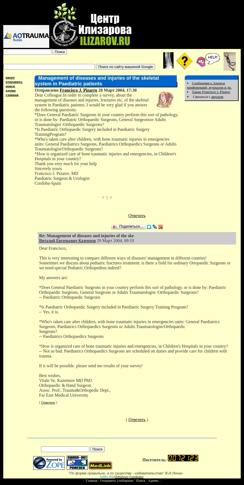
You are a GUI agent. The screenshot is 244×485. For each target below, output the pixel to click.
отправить (14, 82)
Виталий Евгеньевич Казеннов (67, 240)
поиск (10, 86)
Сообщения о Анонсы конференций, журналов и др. (209, 85)
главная (12, 95)
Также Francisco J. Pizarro (211, 92)
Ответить (137, 215)
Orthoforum (122, 476)
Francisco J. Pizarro (78, 90)
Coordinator (136, 476)
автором (217, 97)
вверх (10, 77)
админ (11, 90)
